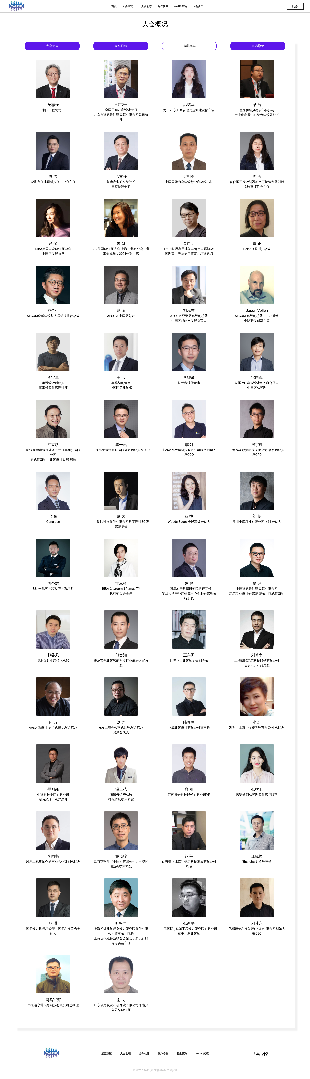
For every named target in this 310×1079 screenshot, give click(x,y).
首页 (114, 6)
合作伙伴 (163, 6)
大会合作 (198, 6)
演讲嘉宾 (189, 46)
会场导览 (257, 46)
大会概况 (127, 6)
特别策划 (182, 1053)
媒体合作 (163, 1053)
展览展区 (106, 1053)
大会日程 (120, 46)
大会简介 (52, 46)
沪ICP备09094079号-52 (163, 1070)
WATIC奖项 (180, 6)
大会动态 (146, 6)
